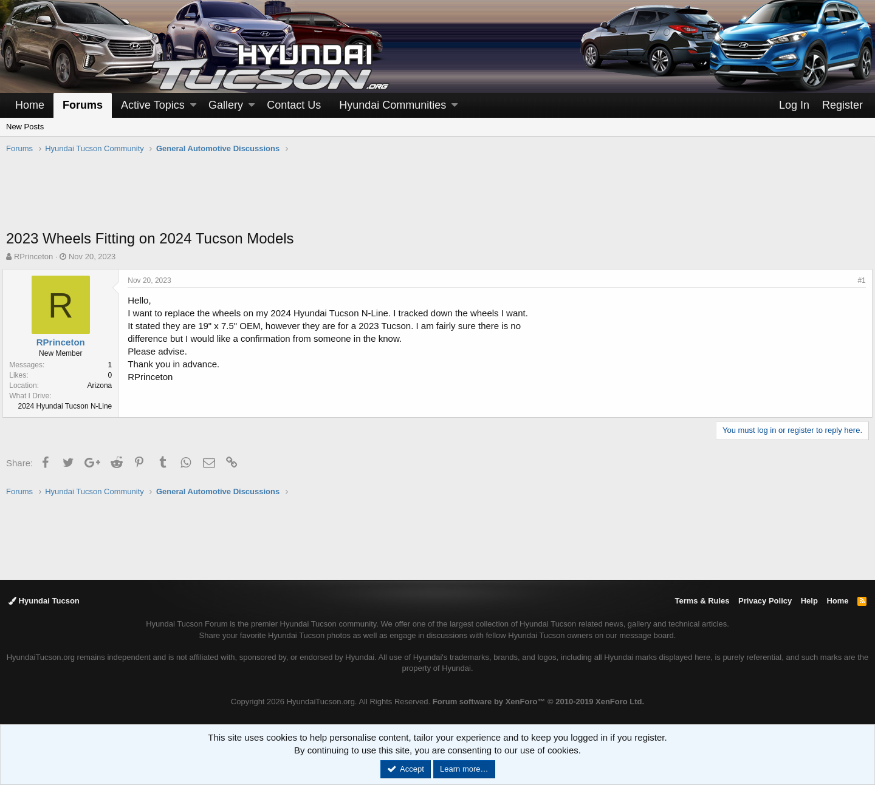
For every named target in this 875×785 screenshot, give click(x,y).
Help (809, 600)
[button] (193, 105)
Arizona (103, 385)
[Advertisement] (437, 198)
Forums (83, 105)
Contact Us (294, 105)
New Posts (25, 126)
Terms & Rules (701, 600)
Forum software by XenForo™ (538, 701)
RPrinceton (33, 256)
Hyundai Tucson (44, 600)
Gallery (225, 105)
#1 (858, 280)
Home (29, 105)
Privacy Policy (765, 600)
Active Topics (153, 105)
